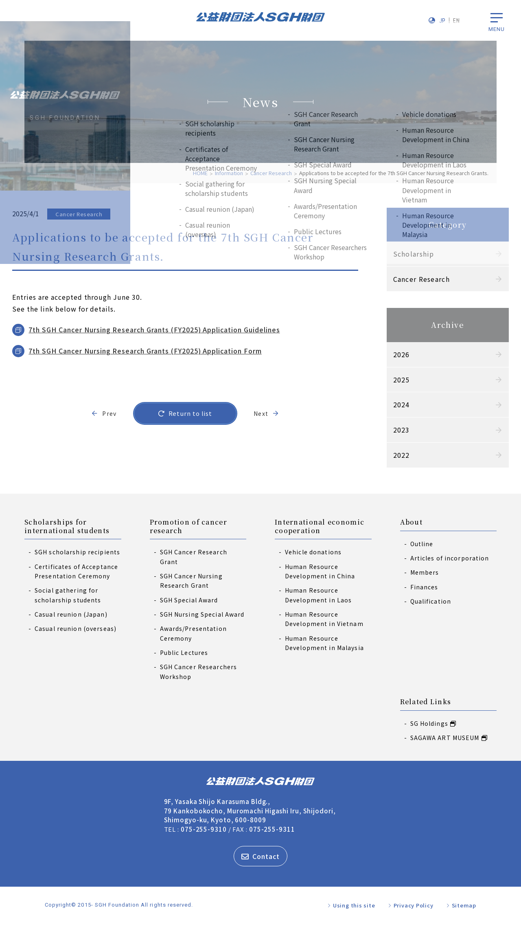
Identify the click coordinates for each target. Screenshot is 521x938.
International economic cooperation (319, 541)
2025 (389, 379)
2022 (389, 455)
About (411, 537)
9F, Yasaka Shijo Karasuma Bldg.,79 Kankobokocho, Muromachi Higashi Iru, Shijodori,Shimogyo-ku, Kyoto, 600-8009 (250, 825)
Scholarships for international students (66, 541)
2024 (389, 404)
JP (442, 21)
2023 (389, 430)
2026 (389, 354)
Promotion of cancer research (188, 541)
